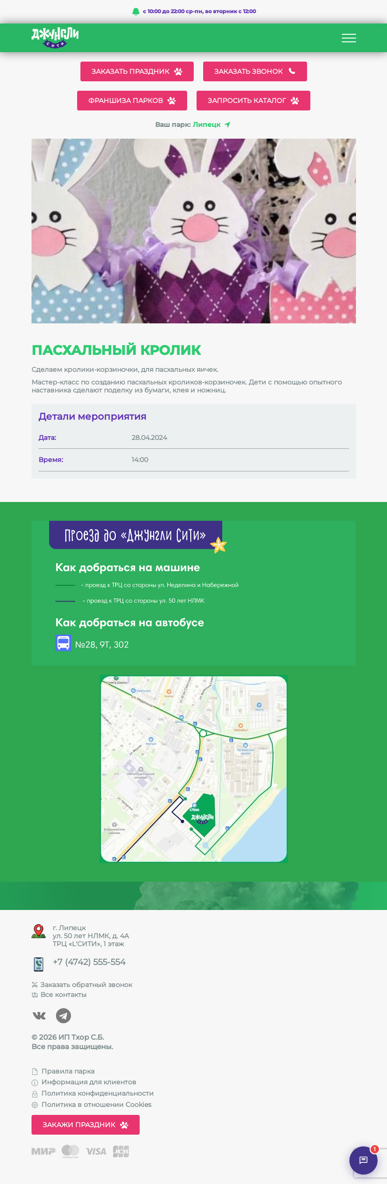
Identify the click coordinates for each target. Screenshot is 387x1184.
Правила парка (63, 1071)
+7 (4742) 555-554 (89, 962)
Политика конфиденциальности (93, 1093)
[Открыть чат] (363, 1160)
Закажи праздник (85, 1125)
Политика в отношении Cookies (91, 1104)
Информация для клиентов (84, 1082)
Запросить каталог (253, 100)
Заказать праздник (137, 71)
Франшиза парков (132, 100)
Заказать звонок (255, 71)
